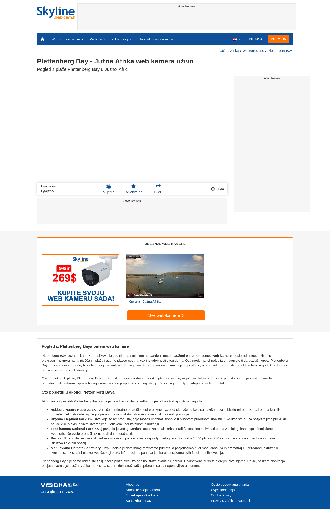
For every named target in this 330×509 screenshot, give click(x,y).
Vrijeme (108, 189)
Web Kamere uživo (67, 39)
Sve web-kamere (166, 315)
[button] (236, 39)
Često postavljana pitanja (230, 484)
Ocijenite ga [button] (133, 189)
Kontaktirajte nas (138, 500)
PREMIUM (279, 39)
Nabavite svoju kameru (156, 39)
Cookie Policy (221, 495)
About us (132, 484)
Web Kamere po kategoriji (111, 39)
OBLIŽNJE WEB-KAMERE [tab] (164, 244)
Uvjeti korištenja (223, 490)
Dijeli (158, 189)
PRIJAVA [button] (255, 39)
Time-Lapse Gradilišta (142, 495)
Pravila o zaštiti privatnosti (230, 500)
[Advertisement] (187, 19)
